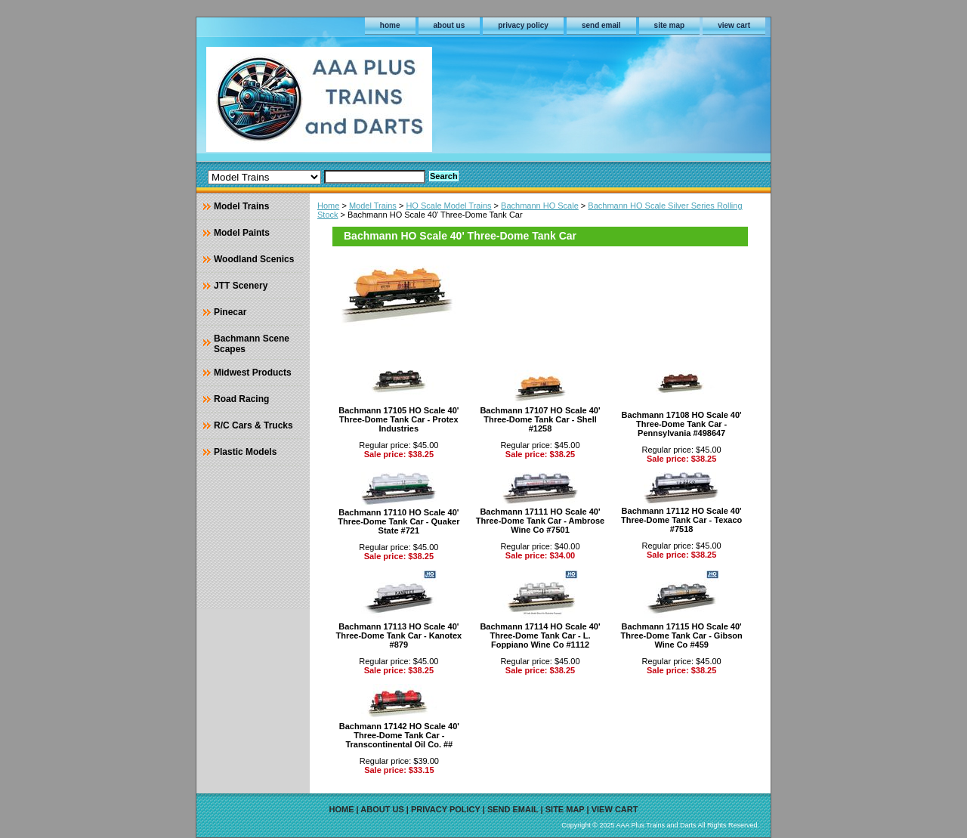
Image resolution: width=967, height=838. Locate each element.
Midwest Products (253, 372)
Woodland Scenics (254, 259)
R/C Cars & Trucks (253, 425)
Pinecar (230, 312)
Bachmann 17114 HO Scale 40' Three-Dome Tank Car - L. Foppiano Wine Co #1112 (540, 635)
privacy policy (523, 25)
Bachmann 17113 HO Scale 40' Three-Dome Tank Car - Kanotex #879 (398, 635)
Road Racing (241, 399)
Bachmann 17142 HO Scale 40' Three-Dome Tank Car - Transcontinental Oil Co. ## (399, 735)
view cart (734, 25)
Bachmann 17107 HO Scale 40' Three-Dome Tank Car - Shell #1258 (540, 419)
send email (601, 25)
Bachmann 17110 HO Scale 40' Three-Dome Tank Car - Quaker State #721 (398, 521)
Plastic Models (245, 452)
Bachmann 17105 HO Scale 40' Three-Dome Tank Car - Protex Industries (398, 419)
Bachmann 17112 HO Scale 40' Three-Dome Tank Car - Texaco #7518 (681, 519)
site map (669, 25)
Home (328, 205)
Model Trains (373, 205)
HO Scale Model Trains (448, 205)
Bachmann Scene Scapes (251, 343)
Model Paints (242, 232)
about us (449, 25)
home (390, 25)
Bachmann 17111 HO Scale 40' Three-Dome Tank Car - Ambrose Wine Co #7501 (540, 520)
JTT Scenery (240, 285)
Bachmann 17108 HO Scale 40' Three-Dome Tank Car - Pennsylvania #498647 (682, 424)
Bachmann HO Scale (540, 205)
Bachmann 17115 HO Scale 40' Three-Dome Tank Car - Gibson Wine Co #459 (682, 635)
